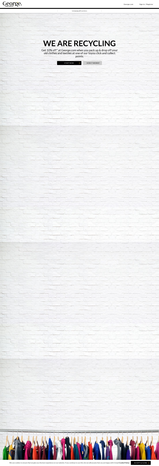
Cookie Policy (124, 463)
